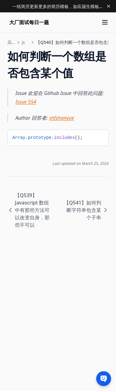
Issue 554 (25, 101)
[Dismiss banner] (109, 6)
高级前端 (11, 42)
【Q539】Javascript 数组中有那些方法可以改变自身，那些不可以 (28, 210)
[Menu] (105, 22)
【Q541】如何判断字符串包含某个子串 (86, 210)
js (23, 42)
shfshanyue (61, 117)
